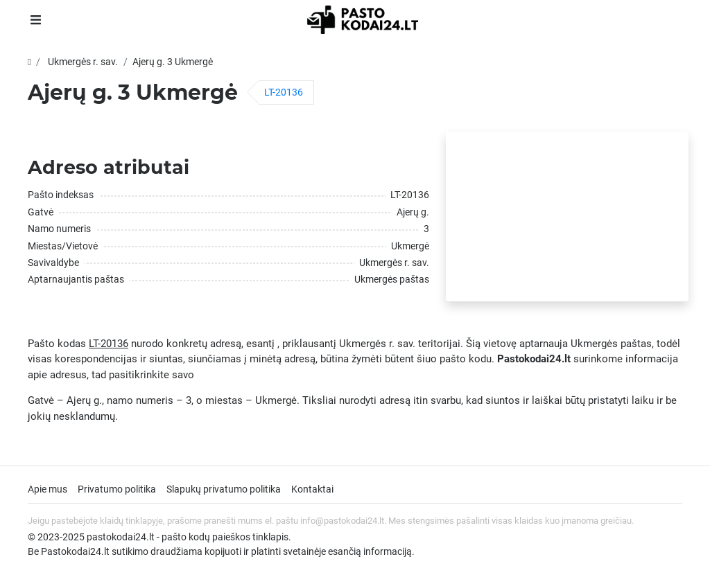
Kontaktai (312, 489)
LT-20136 (283, 92)
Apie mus (47, 489)
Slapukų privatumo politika (223, 489)
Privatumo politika (117, 489)
